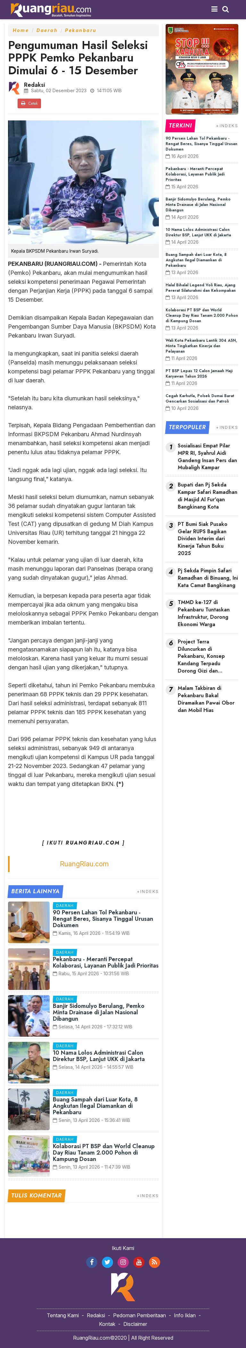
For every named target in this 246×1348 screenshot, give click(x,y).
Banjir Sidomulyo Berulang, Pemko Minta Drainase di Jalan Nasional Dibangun (98, 1012)
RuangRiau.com (84, 864)
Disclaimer (135, 1324)
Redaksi (96, 1315)
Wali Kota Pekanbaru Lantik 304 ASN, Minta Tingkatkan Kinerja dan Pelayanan (201, 346)
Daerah (47, 30)
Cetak (29, 103)
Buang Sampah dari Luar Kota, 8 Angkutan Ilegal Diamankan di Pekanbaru (95, 1105)
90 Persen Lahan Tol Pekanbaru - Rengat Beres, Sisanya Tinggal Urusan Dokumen (103, 918)
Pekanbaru (81, 30)
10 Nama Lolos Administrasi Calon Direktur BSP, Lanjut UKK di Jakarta (99, 1056)
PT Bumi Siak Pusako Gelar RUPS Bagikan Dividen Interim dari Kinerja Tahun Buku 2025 (202, 539)
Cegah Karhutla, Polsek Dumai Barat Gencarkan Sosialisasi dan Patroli (200, 398)
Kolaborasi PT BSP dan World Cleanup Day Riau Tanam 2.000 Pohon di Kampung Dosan (104, 1152)
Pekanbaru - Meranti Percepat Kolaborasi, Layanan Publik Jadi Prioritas (106, 962)
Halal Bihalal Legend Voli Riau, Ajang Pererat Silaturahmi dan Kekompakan (201, 287)
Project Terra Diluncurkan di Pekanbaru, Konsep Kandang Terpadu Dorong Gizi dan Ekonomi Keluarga (201, 656)
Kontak (107, 1324)
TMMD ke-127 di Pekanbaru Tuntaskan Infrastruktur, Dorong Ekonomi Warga (204, 613)
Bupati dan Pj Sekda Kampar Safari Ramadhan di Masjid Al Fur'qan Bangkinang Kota (207, 496)
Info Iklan (185, 1315)
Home (21, 30)
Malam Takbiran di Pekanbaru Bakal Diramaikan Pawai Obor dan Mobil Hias (206, 699)
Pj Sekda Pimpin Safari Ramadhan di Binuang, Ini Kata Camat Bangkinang (208, 578)
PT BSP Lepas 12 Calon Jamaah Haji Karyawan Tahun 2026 (199, 373)
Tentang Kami (63, 1315)
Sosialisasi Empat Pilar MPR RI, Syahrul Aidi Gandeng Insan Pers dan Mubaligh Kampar (207, 456)
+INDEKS (148, 891)
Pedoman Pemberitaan (139, 1315)
